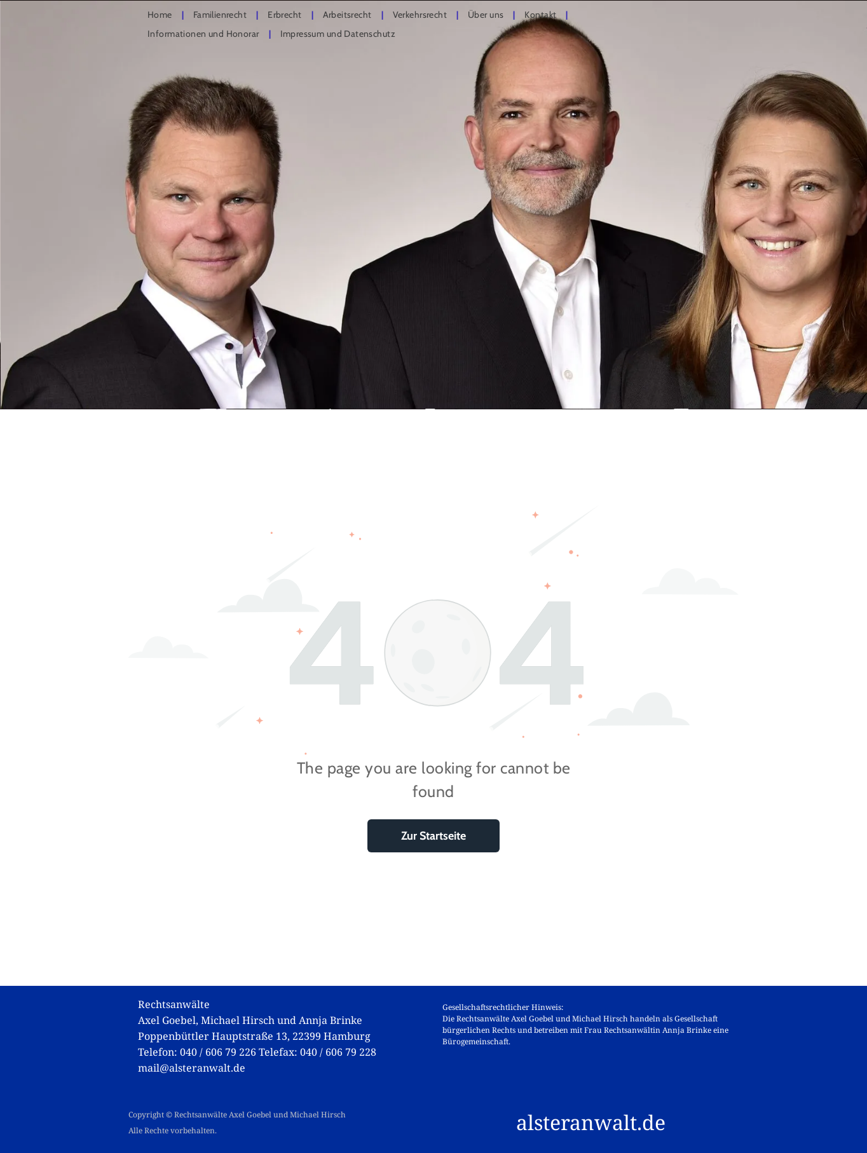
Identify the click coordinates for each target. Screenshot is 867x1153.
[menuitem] (161, 15)
